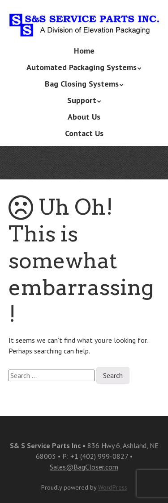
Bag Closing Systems (82, 84)
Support (81, 100)
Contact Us (84, 133)
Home (84, 51)
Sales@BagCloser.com (84, 466)
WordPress (112, 487)
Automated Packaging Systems (81, 67)
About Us (84, 117)
